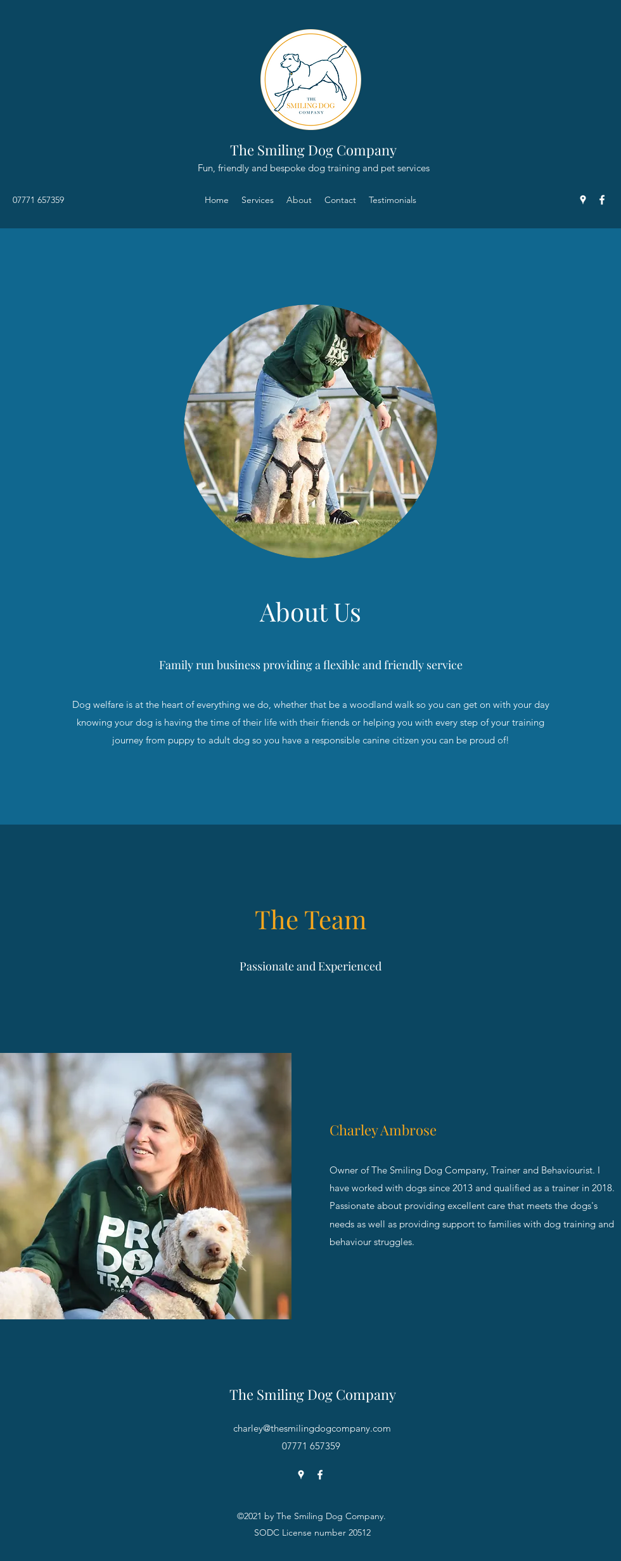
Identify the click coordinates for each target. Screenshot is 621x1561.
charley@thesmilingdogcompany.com (312, 1428)
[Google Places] (583, 199)
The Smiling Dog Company (313, 149)
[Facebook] (602, 199)
